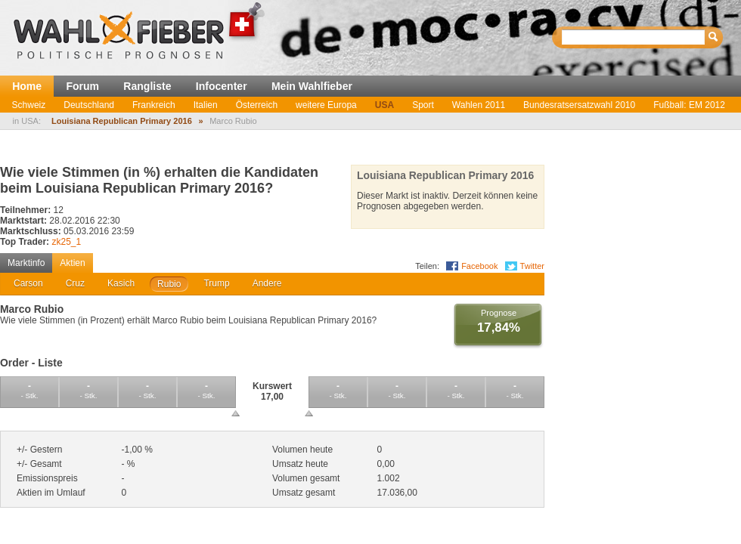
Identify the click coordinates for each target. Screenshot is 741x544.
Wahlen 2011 (478, 105)
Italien (206, 105)
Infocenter (221, 86)
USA (384, 105)
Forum (82, 86)
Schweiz (29, 105)
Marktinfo (26, 263)
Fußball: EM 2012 (689, 105)
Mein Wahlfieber (311, 86)
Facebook (479, 265)
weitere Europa (326, 105)
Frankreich (153, 105)
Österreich (256, 105)
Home (27, 86)
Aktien (72, 263)
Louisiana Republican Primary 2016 (121, 120)
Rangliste (147, 86)
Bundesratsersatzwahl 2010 (579, 105)
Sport (423, 105)
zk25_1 (66, 241)
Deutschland (89, 105)
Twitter (532, 265)
